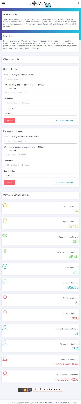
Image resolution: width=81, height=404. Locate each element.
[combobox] (40, 113)
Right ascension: (10, 88)
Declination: (8, 98)
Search (10, 120)
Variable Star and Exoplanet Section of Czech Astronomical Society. (50, 403)
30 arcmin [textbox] (9, 113)
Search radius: (9, 109)
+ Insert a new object (65, 120)
